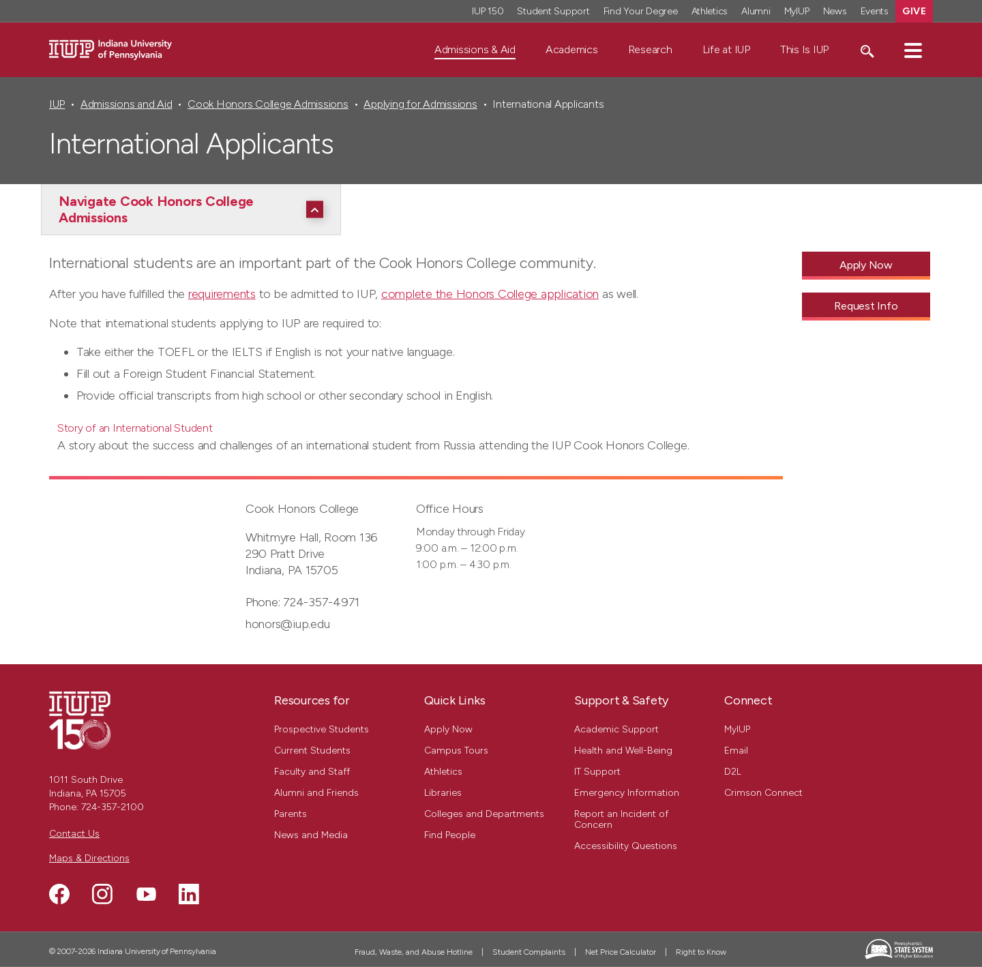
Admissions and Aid (126, 104)
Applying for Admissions (420, 104)
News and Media (311, 835)
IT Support (597, 771)
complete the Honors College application (490, 293)
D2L (732, 771)
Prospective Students (321, 729)
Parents (290, 814)
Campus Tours (456, 750)
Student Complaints (528, 952)
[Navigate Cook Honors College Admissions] (194, 209)
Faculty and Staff (312, 771)
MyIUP (737, 729)
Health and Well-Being (623, 750)
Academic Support (616, 729)
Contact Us (74, 833)
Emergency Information (626, 793)
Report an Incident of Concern (621, 819)
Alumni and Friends (316, 793)
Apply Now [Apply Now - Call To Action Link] (866, 264)
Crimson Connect (763, 793)
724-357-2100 (112, 807)
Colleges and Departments (484, 814)
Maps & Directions (89, 858)
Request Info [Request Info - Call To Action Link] (865, 305)
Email (736, 750)
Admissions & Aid (475, 49)
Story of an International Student (135, 427)
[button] (913, 50)
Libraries (443, 793)
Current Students (312, 750)
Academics (572, 49)
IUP (57, 104)
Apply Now (448, 729)
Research (650, 49)
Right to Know (701, 952)
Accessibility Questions (625, 846)
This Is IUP (804, 49)
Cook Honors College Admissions (268, 104)
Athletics (443, 771)
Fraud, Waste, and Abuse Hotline (414, 952)
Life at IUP (726, 49)
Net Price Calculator (620, 952)
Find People (449, 835)
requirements (222, 293)
